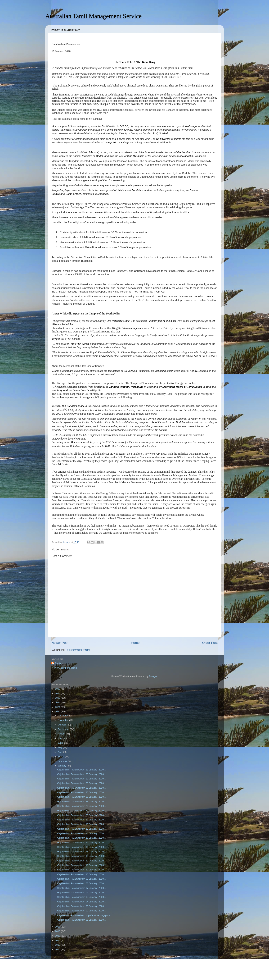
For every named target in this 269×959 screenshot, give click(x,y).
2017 (58, 935)
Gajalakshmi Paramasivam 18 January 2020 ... (81, 824)
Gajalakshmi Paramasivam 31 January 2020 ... (81, 769)
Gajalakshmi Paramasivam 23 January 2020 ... (81, 801)
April (60, 752)
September (64, 729)
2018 (58, 931)
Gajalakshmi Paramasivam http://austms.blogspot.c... (84, 915)
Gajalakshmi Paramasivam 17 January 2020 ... (81, 829)
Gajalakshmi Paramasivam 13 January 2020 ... (81, 851)
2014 (58, 949)
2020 (58, 711)
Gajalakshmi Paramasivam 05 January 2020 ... (81, 897)
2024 (58, 693)
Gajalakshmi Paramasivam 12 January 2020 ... (81, 860)
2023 (58, 698)
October (62, 724)
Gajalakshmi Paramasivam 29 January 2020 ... (81, 778)
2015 (58, 945)
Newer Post (59, 643)
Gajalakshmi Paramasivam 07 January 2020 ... (81, 888)
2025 (58, 689)
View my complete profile (64, 667)
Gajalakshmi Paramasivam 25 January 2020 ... (81, 797)
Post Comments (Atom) (78, 650)
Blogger (153, 676)
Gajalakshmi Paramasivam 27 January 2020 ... (81, 788)
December (63, 715)
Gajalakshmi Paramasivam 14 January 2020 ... (81, 847)
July (60, 738)
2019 (58, 926)
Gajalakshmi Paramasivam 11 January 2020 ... (81, 865)
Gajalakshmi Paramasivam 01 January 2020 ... (81, 920)
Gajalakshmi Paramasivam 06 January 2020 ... (81, 892)
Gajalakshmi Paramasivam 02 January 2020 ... (81, 910)
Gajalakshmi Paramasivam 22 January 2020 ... (81, 806)
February (63, 761)
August (62, 733)
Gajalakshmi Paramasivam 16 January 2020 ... (81, 833)
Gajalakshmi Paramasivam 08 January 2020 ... (81, 883)
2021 (58, 707)
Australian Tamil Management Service (93, 16)
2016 (58, 940)
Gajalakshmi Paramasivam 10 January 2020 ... (81, 869)
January (62, 765)
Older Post (210, 643)
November (63, 720)
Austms (59, 663)
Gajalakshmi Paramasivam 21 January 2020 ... (81, 810)
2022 (58, 702)
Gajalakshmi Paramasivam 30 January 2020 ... (81, 774)
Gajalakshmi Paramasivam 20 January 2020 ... (81, 815)
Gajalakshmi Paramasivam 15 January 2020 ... (81, 838)
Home (135, 643)
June (61, 743)
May (60, 747)
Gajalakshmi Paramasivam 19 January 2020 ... (81, 819)
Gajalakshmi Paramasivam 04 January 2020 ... (81, 901)
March (61, 756)
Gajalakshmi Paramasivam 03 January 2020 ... (81, 906)
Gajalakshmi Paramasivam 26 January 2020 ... (81, 792)
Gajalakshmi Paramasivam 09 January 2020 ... (81, 879)
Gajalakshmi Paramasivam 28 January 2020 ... (81, 783)
